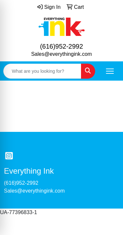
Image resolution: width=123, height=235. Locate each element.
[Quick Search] (42, 71)
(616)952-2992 (61, 46)
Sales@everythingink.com (61, 54)
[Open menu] (109, 71)
